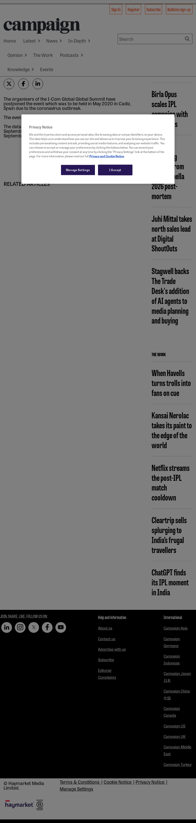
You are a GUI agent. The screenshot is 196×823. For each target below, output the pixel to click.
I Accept (115, 170)
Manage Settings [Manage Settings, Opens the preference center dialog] (78, 170)
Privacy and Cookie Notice (106, 156)
